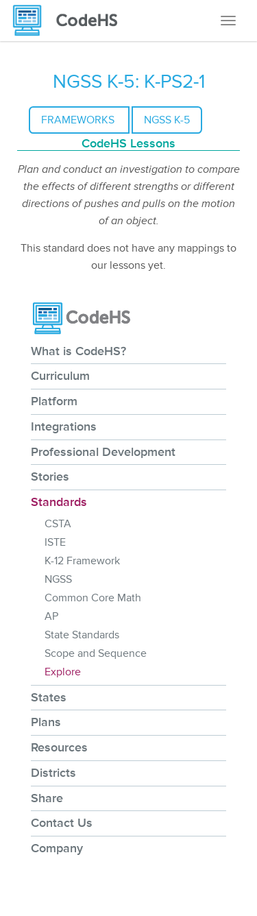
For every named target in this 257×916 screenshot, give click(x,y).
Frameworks (79, 120)
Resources (59, 747)
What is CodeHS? (78, 351)
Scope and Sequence (96, 653)
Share (47, 798)
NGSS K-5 (167, 120)
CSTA (58, 524)
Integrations (64, 426)
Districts (53, 772)
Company (57, 848)
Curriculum (60, 375)
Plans (46, 722)
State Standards (82, 635)
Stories (50, 476)
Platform (54, 401)
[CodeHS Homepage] (70, 20)
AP (51, 616)
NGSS (58, 579)
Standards (59, 501)
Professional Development (103, 451)
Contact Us (62, 822)
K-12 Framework (82, 561)
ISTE (55, 542)
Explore (63, 672)
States (48, 697)
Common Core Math (93, 598)
